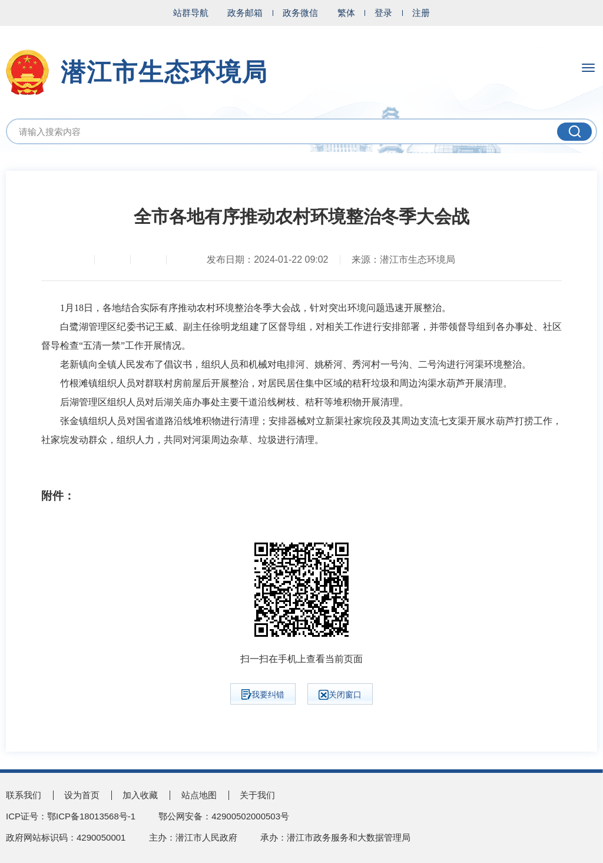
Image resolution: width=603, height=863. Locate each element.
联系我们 (23, 795)
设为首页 (82, 795)
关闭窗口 (340, 695)
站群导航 (190, 13)
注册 (421, 13)
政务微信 (300, 13)
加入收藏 (140, 795)
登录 (383, 13)
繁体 (346, 13)
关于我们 (257, 795)
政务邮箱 (245, 13)
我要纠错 (262, 694)
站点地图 (199, 795)
